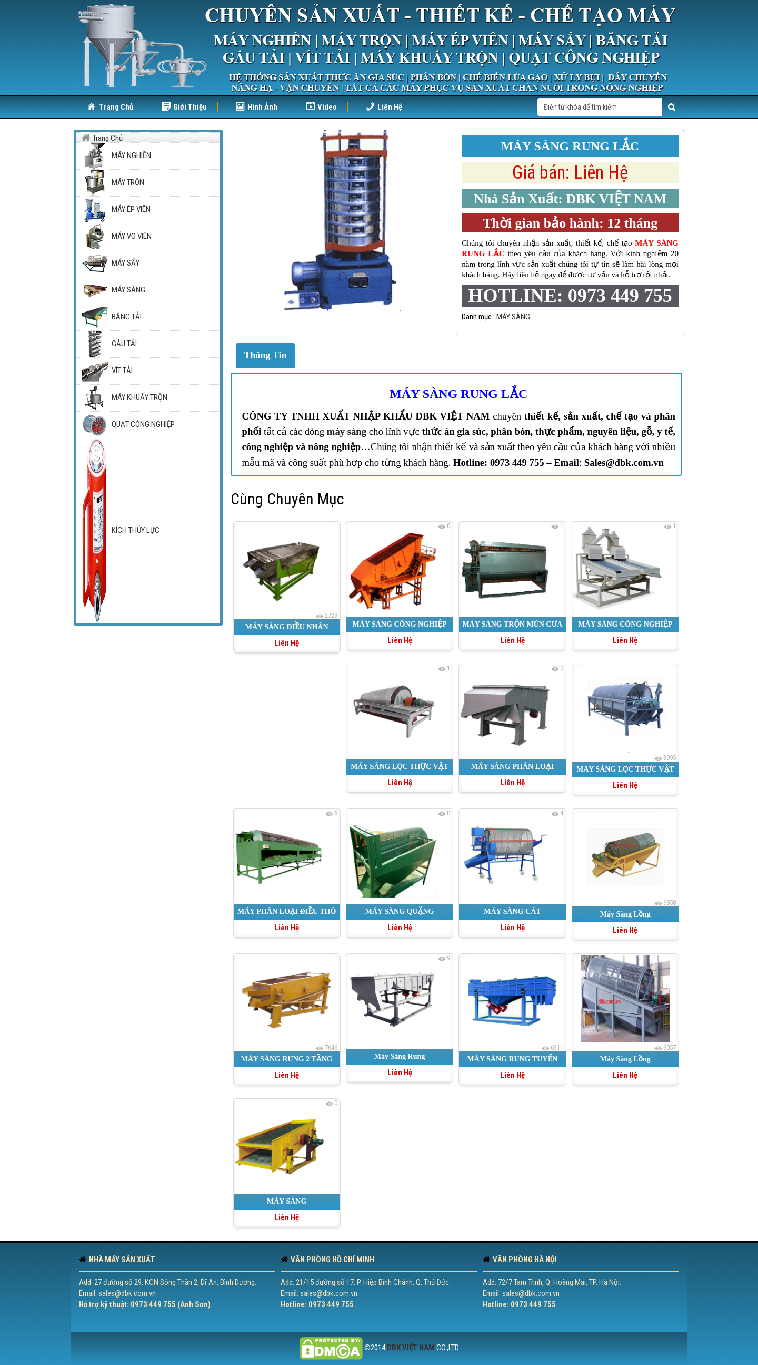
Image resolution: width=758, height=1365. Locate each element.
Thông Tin (265, 355)
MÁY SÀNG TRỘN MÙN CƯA (512, 624)
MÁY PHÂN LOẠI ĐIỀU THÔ (286, 911)
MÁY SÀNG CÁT (512, 911)
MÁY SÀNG (513, 316)
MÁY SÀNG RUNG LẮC (458, 394)
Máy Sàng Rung (399, 1056)
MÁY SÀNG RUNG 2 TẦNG (287, 1059)
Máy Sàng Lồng (625, 914)
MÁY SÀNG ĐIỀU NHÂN (286, 627)
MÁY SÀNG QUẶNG (399, 911)
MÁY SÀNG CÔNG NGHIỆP (400, 624)
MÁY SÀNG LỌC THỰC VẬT (625, 769)
